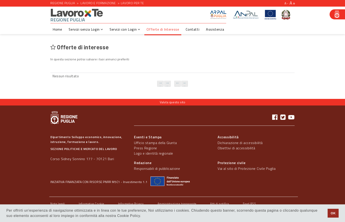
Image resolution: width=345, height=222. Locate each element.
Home (57, 29)
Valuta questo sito (172, 102)
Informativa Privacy (131, 204)
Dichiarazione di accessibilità (240, 142)
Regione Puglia (62, 3)
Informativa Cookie (91, 204)
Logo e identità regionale (153, 153)
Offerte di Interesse (163, 29)
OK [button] (333, 213)
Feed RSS (249, 204)
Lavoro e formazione (98, 3)
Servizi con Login (125, 29)
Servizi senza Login (86, 29)
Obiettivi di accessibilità (236, 148)
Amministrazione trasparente (177, 204)
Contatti (192, 29)
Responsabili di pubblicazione (157, 168)
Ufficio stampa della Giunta (155, 142)
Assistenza (215, 29)
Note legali (57, 204)
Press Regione (145, 148)
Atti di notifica (219, 204)
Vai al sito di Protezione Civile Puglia (246, 168)
